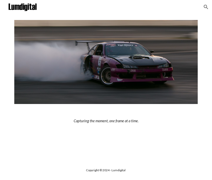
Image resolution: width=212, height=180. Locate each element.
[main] (105, 121)
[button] (206, 7)
